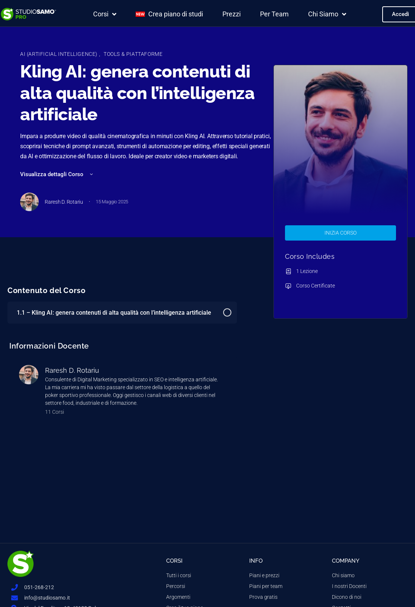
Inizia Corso (340, 233)
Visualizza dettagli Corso (57, 174)
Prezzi (231, 14)
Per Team (274, 14)
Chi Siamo (327, 14)
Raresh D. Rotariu (72, 370)
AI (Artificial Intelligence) (59, 54)
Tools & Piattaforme (133, 54)
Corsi (104, 14)
